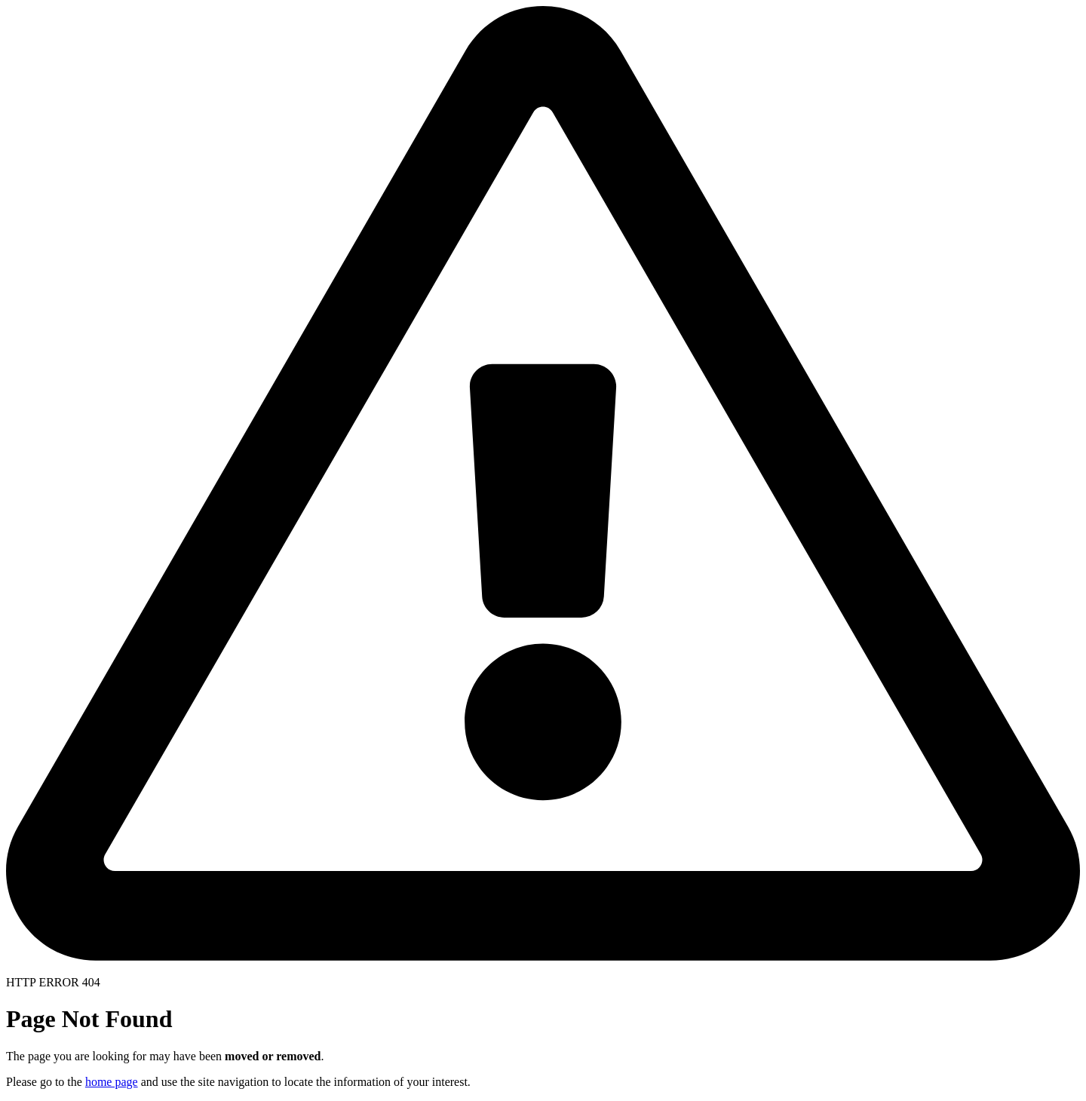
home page (111, 1081)
